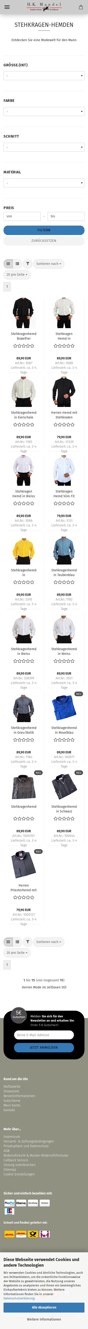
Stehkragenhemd (23, 807)
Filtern (44, 230)
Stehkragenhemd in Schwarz (64, 809)
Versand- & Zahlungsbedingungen (29, 1141)
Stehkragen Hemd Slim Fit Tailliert (64, 493)
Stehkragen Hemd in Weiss (23, 493)
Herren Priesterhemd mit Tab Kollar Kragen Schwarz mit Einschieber (24, 887)
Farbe (9, 100)
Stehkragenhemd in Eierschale (23, 415)
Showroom (12, 1091)
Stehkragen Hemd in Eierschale (64, 336)
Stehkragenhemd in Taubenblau (64, 572)
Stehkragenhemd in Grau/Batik (23, 730)
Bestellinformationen (19, 1096)
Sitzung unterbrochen (19, 1165)
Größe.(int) (15, 65)
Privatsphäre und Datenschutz (26, 1146)
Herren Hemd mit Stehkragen (64, 415)
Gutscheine (12, 1101)
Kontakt (9, 1110)
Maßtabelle (12, 1087)
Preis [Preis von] (9, 208)
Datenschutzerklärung (19, 1298)
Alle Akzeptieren (44, 1307)
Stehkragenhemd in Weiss (23, 651)
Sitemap (10, 1170)
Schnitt (11, 136)
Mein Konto (12, 1105)
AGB (6, 1151)
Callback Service (16, 1160)
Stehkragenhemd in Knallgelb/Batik (23, 572)
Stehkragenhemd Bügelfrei (23, 336)
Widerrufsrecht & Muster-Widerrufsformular (36, 1156)
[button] (8, 264)
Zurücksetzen (44, 241)
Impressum (12, 1137)
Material (12, 172)
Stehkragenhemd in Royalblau (64, 730)
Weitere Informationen (44, 1319)
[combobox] (48, 264)
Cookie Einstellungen (19, 1174)
